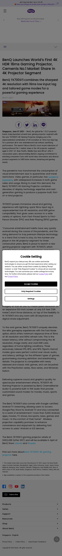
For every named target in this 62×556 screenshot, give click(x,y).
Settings (31, 299)
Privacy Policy (13, 276)
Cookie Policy (44, 274)
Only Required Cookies (31, 291)
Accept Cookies (31, 284)
